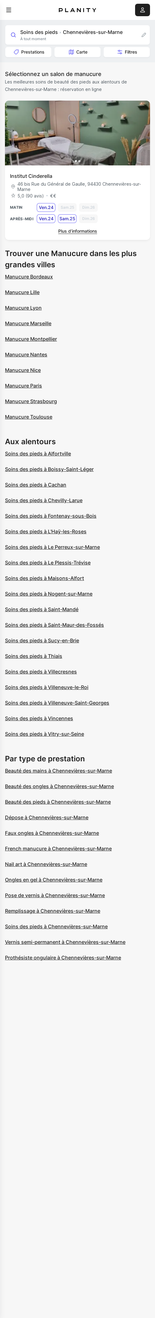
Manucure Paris (23, 386)
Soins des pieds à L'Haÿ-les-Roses (46, 531)
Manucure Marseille (28, 323)
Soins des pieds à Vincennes (39, 718)
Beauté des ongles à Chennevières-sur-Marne (59, 786)
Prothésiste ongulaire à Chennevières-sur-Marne (63, 957)
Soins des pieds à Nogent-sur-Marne (48, 594)
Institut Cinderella (31, 176)
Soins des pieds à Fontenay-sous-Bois (50, 516)
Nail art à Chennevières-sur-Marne (46, 864)
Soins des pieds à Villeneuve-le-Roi (46, 687)
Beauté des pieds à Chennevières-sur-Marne (58, 802)
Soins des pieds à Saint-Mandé (41, 609)
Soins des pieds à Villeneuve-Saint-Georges (57, 703)
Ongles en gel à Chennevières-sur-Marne (53, 880)
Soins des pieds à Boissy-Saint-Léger (49, 469)
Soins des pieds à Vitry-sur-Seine (44, 734)
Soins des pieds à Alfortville (38, 453)
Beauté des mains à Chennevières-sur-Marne (58, 771)
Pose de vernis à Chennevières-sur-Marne (55, 895)
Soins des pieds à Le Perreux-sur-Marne (52, 547)
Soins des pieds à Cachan (35, 485)
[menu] (8, 10)
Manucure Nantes (26, 354)
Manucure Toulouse (28, 417)
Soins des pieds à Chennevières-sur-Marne (56, 926)
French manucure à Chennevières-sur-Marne (58, 848)
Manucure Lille (22, 292)
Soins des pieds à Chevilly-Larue (43, 500)
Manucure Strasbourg (31, 401)
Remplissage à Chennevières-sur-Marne (52, 911)
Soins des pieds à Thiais (33, 656)
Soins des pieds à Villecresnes (41, 672)
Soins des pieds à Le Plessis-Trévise (48, 562)
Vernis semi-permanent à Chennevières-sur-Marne (65, 942)
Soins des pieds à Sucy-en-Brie (42, 640)
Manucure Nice (23, 370)
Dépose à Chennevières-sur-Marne (46, 817)
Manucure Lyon (23, 308)
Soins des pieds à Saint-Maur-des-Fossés (54, 625)
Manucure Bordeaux (29, 277)
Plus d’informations (77, 231)
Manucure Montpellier (31, 339)
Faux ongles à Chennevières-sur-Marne (52, 833)
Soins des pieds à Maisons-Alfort (44, 578)
